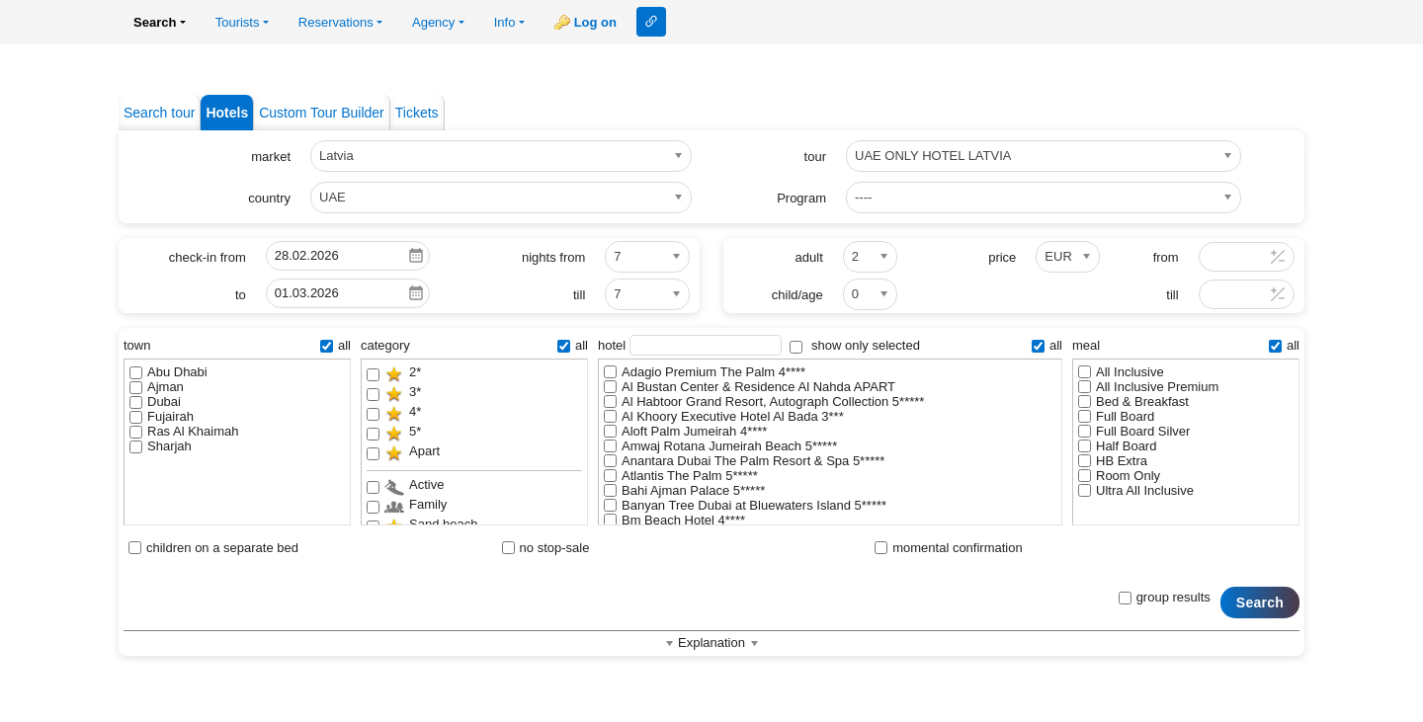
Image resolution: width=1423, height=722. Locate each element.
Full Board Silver (1134, 431)
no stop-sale (546, 547)
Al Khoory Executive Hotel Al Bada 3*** (724, 416)
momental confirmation (949, 547)
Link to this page (651, 22)
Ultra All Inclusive (1136, 490)
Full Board (1116, 416)
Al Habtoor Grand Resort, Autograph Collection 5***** (764, 401)
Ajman (156, 386)
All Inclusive (1121, 371)
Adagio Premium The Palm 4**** (704, 371)
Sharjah (160, 446)
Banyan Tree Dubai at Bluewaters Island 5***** (745, 505)
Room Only (1119, 475)
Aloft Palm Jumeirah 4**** (685, 431)
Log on (595, 22)
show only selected (854, 345)
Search (1260, 602)
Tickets (417, 112)
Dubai (155, 401)
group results (1165, 597)
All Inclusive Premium (1148, 386)
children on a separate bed (213, 547)
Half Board (1117, 446)
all (335, 345)
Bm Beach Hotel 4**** (674, 520)
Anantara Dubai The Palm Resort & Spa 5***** (744, 460)
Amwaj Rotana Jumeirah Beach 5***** (720, 446)
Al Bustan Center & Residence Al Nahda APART (749, 386)
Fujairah (161, 416)
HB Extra (1112, 460)
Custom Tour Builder (321, 112)
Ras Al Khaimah (184, 431)
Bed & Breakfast (1133, 401)
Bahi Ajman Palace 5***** (684, 490)
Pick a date (416, 256)
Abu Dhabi (168, 371)
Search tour (159, 112)
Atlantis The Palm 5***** (681, 475)
